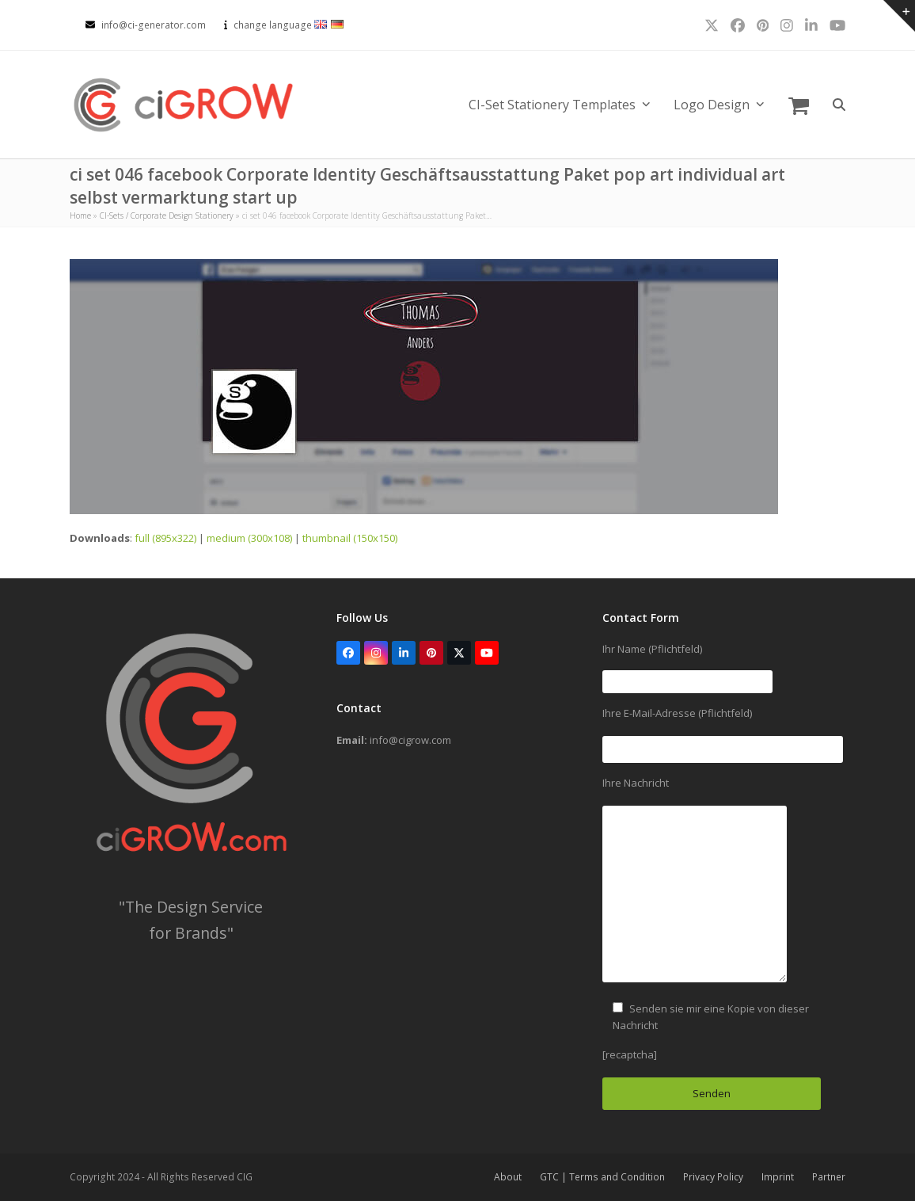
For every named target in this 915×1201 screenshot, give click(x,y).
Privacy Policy (713, 1177)
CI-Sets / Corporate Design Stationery (166, 215)
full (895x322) (165, 538)
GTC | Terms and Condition (602, 1177)
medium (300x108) (249, 538)
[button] (798, 104)
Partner (828, 1177)
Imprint (777, 1177)
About (508, 1177)
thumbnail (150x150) (349, 538)
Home (80, 215)
